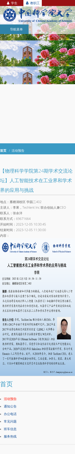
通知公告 (10, 406)
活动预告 (10, 399)
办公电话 (10, 414)
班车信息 (10, 429)
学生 (11, 3)
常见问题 (10, 421)
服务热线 (10, 436)
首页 (3, 150)
